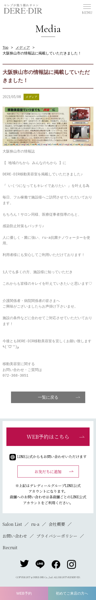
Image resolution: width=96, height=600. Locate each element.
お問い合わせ (15, 536)
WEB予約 (24, 593)
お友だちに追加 (48, 471)
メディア (23, 47)
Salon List (12, 524)
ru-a (35, 524)
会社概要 (57, 524)
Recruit (10, 547)
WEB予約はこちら (48, 436)
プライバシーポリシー (56, 536)
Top (5, 47)
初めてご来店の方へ (72, 593)
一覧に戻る (48, 397)
